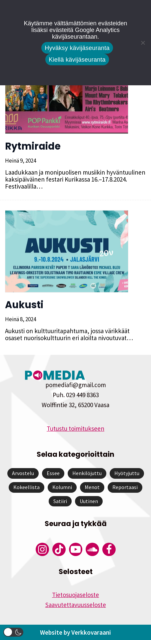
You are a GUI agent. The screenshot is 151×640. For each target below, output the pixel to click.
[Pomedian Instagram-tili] (42, 549)
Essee (53, 473)
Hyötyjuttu (126, 473)
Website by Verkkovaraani (75, 632)
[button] (13, 632)
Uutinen (89, 501)
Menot (92, 487)
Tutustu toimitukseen (75, 428)
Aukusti (24, 305)
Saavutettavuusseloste (75, 605)
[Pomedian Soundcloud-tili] (92, 549)
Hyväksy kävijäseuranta (77, 48)
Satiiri (60, 501)
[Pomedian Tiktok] (59, 549)
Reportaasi (125, 487)
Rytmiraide (33, 146)
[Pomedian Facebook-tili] (109, 549)
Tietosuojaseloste (75, 595)
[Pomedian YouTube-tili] (75, 549)
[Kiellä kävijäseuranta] (142, 42)
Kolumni (62, 487)
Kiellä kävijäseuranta (77, 59)
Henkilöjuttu (87, 473)
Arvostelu (23, 473)
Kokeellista (26, 487)
